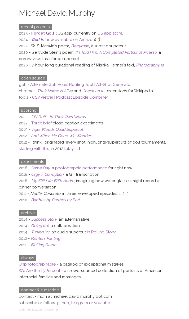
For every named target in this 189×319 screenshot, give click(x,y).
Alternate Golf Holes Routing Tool (61, 84)
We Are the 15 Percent (39, 270)
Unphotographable (37, 264)
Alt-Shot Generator (114, 84)
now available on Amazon (70, 39)
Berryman (80, 46)
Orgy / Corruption (47, 174)
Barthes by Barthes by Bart (55, 200)
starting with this (34, 148)
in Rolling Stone (102, 232)
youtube (102, 302)
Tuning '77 (40, 232)
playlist (72, 148)
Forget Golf (43, 33)
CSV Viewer (42, 97)
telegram (79, 302)
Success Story (44, 219)
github (63, 302)
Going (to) (40, 225)
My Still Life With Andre (52, 180)
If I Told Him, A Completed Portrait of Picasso (116, 52)
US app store (110, 33)
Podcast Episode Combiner (82, 97)
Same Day (40, 168)
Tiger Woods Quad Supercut (57, 129)
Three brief (41, 123)
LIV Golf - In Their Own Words (58, 116)
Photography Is (150, 65)
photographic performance (81, 168)
